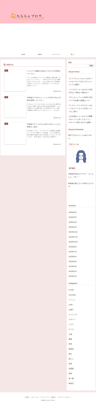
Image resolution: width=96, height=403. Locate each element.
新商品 (71, 349)
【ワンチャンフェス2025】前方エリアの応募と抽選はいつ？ (81, 98)
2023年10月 (73, 242)
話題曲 (71, 369)
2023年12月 (73, 232)
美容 (70, 364)
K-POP (71, 290)
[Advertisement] (48, 37)
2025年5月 (73, 217)
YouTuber (72, 295)
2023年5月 (73, 261)
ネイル (71, 329)
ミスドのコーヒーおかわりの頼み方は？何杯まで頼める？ (80, 91)
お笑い (71, 305)
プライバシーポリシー (64, 397)
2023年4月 (73, 266)
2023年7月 (73, 252)
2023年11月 (73, 237)
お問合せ (53, 397)
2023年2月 (73, 271)
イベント (72, 300)
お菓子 (71, 310)
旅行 (70, 354)
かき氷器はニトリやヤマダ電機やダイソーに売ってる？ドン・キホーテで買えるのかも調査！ (80, 119)
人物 (70, 334)
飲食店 (71, 383)
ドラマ (71, 324)
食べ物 (71, 378)
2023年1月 (73, 276)
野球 (70, 373)
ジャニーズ (73, 314)
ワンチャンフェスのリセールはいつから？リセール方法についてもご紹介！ (80, 108)
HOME (27, 397)
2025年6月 (73, 212)
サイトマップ (45, 397)
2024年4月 (73, 227)
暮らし (71, 359)
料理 (70, 344)
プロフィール (35, 397)
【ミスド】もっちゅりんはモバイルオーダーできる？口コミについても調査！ (80, 82)
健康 (70, 339)
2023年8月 (73, 247)
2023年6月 (73, 257)
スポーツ (72, 319)
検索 (70, 62)
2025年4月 (73, 222)
